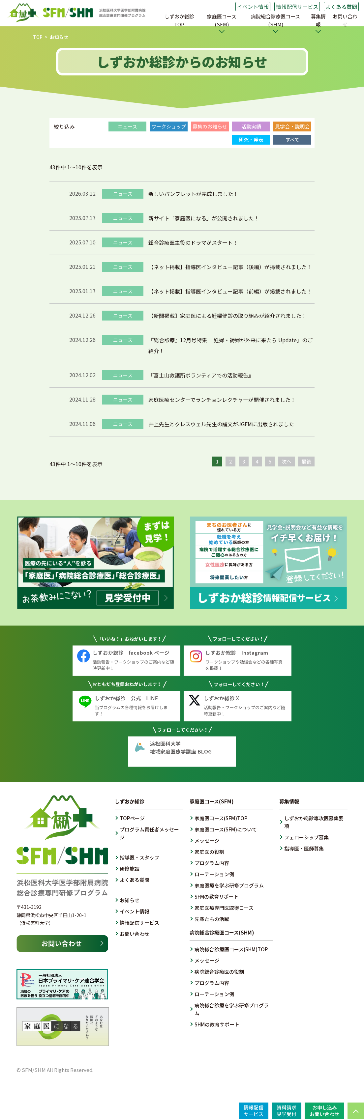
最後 (306, 461)
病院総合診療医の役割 (219, 971)
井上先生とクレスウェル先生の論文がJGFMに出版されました (221, 424)
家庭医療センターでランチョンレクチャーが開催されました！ (222, 400)
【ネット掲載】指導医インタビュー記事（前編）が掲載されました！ (230, 291)
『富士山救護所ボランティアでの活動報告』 (201, 375)
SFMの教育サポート (217, 896)
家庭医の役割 (209, 851)
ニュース (127, 126)
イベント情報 (253, 7)
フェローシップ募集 (306, 837)
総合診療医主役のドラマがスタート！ (193, 242)
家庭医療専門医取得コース (224, 907)
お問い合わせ (345, 20)
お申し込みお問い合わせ (324, 1110)
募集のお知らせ (210, 126)
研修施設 (129, 868)
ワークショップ (168, 126)
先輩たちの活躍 (212, 918)
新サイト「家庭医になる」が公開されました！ (203, 218)
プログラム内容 (212, 862)
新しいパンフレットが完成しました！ (193, 194)
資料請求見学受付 (286, 1110)
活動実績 (251, 126)
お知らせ (129, 900)
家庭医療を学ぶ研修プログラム (229, 885)
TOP (38, 37)
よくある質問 (341, 7)
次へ (286, 461)
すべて (292, 139)
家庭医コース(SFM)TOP (221, 818)
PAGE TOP (356, 1111)
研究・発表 (251, 139)
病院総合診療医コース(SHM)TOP (231, 949)
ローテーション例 (214, 874)
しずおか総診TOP (179, 20)
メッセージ (207, 840)
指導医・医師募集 (304, 848)
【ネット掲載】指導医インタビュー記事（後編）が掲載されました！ (230, 267)
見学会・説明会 (292, 126)
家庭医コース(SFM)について (226, 829)
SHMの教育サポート (217, 1024)
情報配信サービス (297, 7)
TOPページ (132, 818)
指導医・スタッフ (139, 857)
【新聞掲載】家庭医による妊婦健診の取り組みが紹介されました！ (227, 316)
